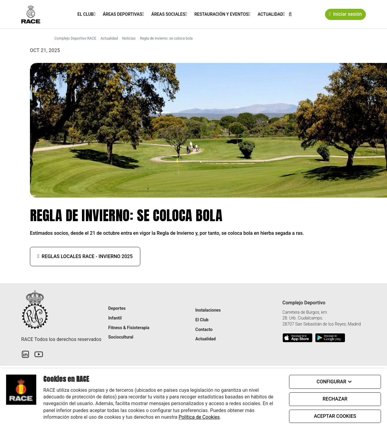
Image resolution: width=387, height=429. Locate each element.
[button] (290, 14)
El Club (85, 14)
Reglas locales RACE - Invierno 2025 (85, 256)
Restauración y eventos (221, 14)
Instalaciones (208, 310)
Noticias (128, 38)
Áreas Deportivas (122, 14)
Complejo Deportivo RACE (75, 38)
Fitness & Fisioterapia (128, 327)
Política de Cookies (199, 417)
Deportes (116, 308)
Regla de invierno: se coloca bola (166, 38)
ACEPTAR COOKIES (335, 416)
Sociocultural (120, 337)
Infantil (115, 318)
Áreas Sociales (168, 14)
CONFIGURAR (335, 381)
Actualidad (270, 14)
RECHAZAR (335, 399)
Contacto (204, 329)
